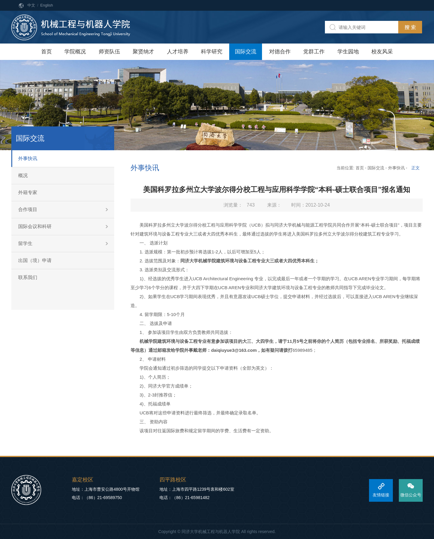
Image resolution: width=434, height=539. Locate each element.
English (46, 5)
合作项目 (27, 209)
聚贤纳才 (143, 52)
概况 (23, 175)
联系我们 (27, 277)
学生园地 (348, 52)
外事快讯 (27, 158)
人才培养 (177, 52)
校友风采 (382, 52)
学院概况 (75, 52)
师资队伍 (109, 52)
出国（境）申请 (35, 260)
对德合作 (280, 52)
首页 (46, 52)
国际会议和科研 (35, 226)
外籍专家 (27, 192)
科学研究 (211, 52)
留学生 (25, 243)
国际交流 (245, 52)
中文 (31, 5)
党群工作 (314, 52)
